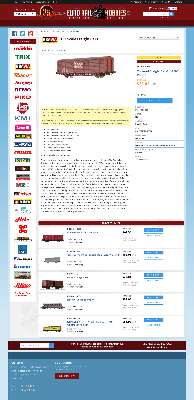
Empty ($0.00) (159, 8)
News (16, 2)
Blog (55, 2)
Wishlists (178, 2)
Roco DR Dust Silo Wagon (80, 299)
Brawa (49, 31)
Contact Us (166, 2)
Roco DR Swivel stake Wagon (82, 232)
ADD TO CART (153, 230)
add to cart (154, 100)
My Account (136, 2)
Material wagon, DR (77, 277)
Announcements (42, 2)
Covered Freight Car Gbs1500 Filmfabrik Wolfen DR (93, 254)
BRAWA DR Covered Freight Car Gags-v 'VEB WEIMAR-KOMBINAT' (89, 323)
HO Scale (56, 31)
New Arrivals (27, 2)
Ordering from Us (151, 2)
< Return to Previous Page (53, 50)
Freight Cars (65, 31)
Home (43, 31)
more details (153, 235)
